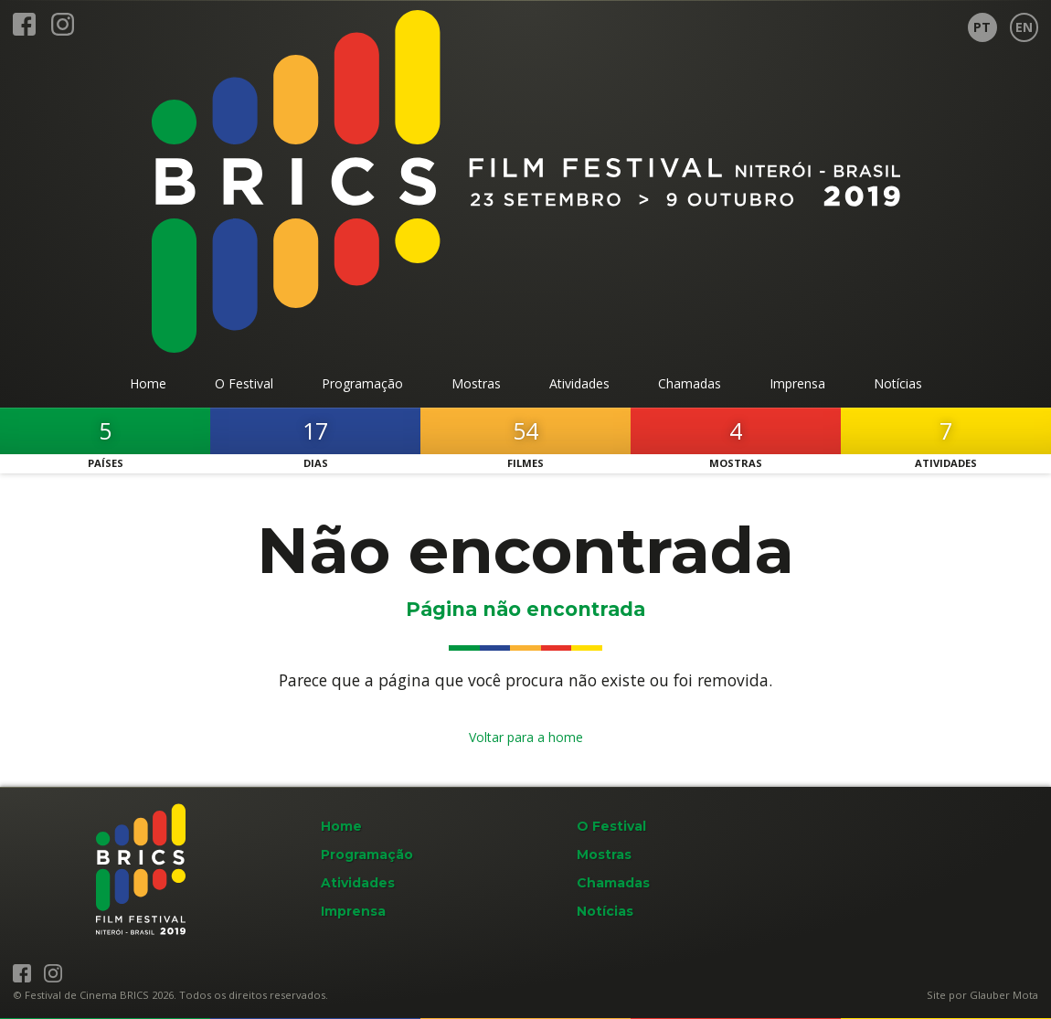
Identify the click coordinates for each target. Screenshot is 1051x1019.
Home (341, 826)
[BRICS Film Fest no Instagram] (62, 31)
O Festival (611, 826)
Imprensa (353, 911)
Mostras (604, 854)
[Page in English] (1024, 27)
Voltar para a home (526, 737)
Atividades (358, 883)
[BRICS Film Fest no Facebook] (24, 31)
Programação (367, 854)
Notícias (605, 911)
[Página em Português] (982, 27)
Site (936, 995)
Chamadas (613, 883)
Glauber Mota (1004, 995)
